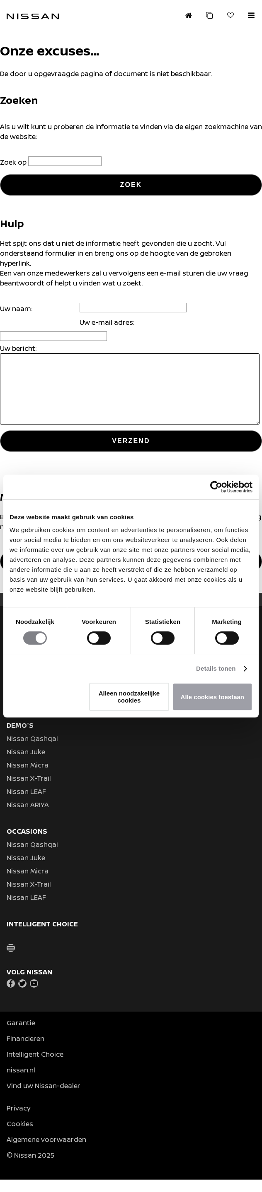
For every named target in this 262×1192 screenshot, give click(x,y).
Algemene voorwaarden (46, 1151)
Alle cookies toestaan (212, 696)
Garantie (21, 1035)
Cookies (20, 1136)
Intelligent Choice (35, 1066)
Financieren (25, 1050)
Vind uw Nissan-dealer (43, 1098)
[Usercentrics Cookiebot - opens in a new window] (216, 487)
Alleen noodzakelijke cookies (129, 697)
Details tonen (215, 668)
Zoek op (14, 162)
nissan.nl (21, 1082)
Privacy (19, 1120)
